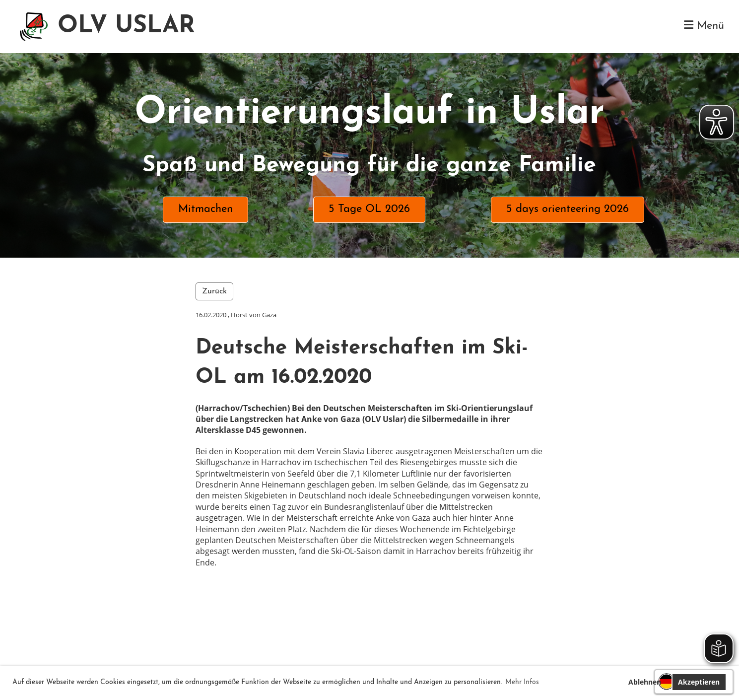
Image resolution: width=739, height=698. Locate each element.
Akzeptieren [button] (699, 682)
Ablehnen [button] (644, 682)
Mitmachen (205, 209)
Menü (704, 25)
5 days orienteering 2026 (567, 209)
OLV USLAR (126, 26)
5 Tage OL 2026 (369, 209)
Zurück (214, 291)
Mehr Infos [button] (522, 682)
